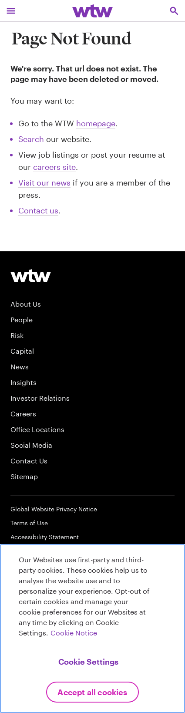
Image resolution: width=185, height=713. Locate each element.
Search (31, 139)
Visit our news (44, 182)
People (21, 319)
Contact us (38, 210)
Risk (17, 335)
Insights (23, 382)
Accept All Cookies (92, 692)
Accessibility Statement (44, 537)
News (19, 366)
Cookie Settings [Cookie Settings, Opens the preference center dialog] (88, 661)
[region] (92, 628)
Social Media (31, 445)
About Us (25, 304)
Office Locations (37, 429)
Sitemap (24, 476)
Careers (23, 413)
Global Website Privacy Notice (53, 509)
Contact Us (28, 460)
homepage (95, 123)
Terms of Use (29, 523)
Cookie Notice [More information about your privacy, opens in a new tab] (73, 633)
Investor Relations (40, 398)
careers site (54, 167)
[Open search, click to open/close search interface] (174, 10)
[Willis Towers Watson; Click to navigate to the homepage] (92, 10)
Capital (22, 351)
